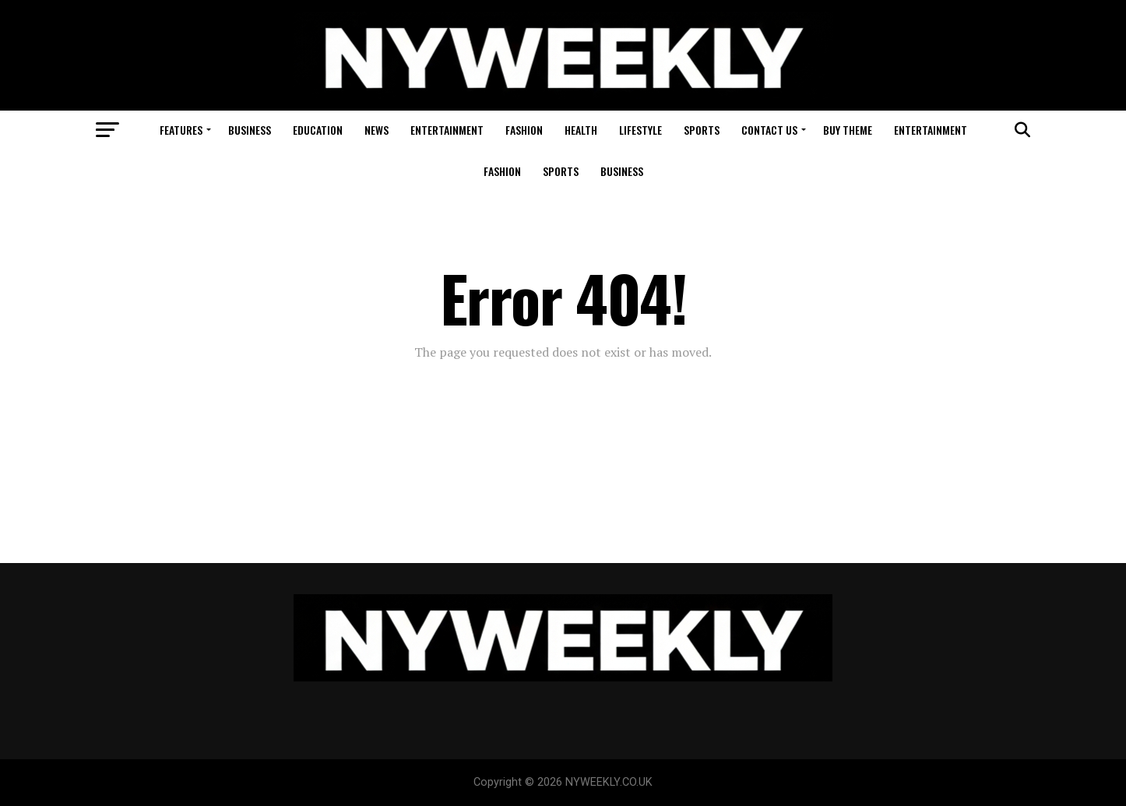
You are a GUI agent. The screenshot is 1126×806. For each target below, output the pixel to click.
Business (249, 129)
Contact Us (769, 129)
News (376, 129)
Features (181, 129)
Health (581, 129)
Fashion (524, 129)
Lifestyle (640, 129)
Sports (702, 129)
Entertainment (447, 129)
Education (318, 129)
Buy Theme (847, 129)
